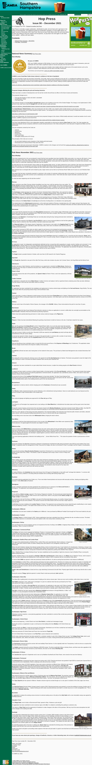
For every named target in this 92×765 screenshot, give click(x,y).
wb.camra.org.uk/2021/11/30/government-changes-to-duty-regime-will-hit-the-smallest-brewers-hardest (38, 120)
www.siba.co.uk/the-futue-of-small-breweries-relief (25, 114)
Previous (17, 26)
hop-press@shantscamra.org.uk (20, 751)
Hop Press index (37, 53)
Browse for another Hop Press (34, 26)
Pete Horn (36, 762)
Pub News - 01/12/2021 (21, 42)
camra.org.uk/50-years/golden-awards (54, 70)
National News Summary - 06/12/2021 (24, 41)
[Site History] (47, 763)
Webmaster (31, 762)
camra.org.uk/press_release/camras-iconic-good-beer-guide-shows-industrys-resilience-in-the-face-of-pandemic (40, 85)
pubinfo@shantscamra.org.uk (83, 735)
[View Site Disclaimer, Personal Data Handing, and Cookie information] (28, 763)
